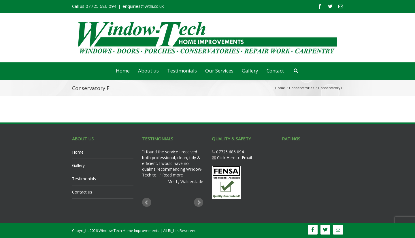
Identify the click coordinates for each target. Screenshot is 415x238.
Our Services (219, 70)
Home (123, 70)
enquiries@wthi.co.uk (143, 6)
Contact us (82, 192)
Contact (275, 70)
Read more (172, 175)
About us (148, 70)
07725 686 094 (229, 152)
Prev (146, 202)
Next (198, 202)
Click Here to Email (234, 157)
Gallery (250, 70)
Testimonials (182, 70)
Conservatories (301, 87)
